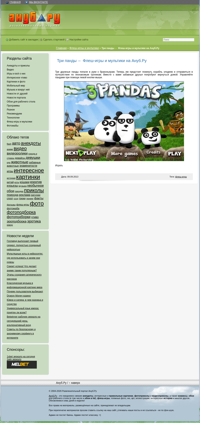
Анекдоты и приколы (18, 65)
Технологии (13, 117)
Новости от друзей (17, 93)
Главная (15, 2)
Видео (10, 69)
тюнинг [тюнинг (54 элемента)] (29, 198)
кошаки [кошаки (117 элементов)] (24, 182)
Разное (11, 109)
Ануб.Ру (61, 382)
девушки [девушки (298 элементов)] (33, 157)
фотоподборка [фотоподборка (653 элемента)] (21, 212)
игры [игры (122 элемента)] (10, 171)
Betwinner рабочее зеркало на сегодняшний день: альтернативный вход (23, 321)
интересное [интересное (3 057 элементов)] (29, 170)
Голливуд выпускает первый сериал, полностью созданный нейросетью (24, 245)
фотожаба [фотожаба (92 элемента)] (13, 208)
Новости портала (16, 97)
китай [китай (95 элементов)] (10, 182)
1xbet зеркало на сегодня (21, 356)
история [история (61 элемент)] (11, 178)
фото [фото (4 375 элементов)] (37, 203)
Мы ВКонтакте (38, 2)
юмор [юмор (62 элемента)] (10, 225)
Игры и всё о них (16, 73)
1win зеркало (14, 359)
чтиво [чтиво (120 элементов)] (35, 217)
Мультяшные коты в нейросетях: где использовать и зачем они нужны (25, 258)
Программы (13, 105)
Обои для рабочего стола (21, 101)
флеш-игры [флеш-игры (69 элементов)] (22, 204)
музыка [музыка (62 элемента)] (23, 185)
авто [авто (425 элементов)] (16, 143)
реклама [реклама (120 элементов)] (24, 194)
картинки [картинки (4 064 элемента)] (28, 177)
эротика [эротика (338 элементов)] (34, 221)
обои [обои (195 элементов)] (10, 191)
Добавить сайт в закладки (22, 39)
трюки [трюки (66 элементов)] (22, 198)
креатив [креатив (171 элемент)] (36, 182)
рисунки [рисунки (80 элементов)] (35, 194)
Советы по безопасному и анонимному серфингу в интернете (21, 333)
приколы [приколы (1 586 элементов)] (34, 190)
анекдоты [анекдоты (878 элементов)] (31, 143)
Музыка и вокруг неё (18, 89)
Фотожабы (12, 125)
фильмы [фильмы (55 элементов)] (11, 204)
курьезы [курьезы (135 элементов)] (12, 185)
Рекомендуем (14, 113)
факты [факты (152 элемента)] (38, 198)
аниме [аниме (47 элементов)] (10, 149)
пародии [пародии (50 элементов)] (19, 191)
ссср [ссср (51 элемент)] (16, 198)
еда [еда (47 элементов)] (8, 162)
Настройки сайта (77, 39)
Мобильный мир (16, 85)
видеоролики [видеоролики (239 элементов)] (17, 153)
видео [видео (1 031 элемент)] (20, 148)
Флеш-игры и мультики (19, 121)
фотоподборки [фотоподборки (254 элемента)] (18, 217)
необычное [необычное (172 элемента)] (35, 185)
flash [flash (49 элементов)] (9, 144)
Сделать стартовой (52, 39)
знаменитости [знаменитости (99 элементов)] (28, 165)
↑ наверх (74, 382)
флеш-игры (181, 176)
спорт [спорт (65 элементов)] (10, 198)
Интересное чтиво (17, 77)
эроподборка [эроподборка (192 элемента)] (17, 221)
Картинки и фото (16, 81)
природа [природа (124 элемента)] (12, 194)
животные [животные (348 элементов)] (19, 162)
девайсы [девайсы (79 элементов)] (20, 157)
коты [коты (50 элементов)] (16, 182)
